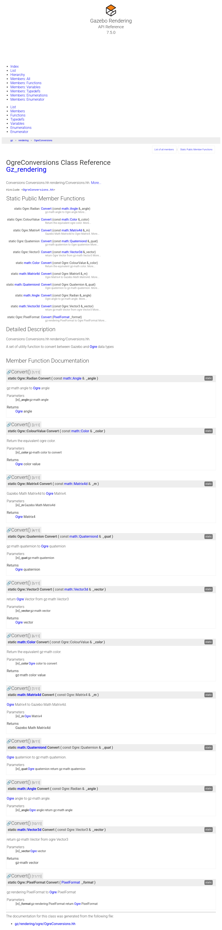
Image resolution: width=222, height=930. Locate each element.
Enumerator (19, 132)
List (13, 71)
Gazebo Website (20, 58)
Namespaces (18, 48)
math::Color (69, 220)
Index (14, 66)
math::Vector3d (72, 252)
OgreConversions (43, 140)
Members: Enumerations (29, 95)
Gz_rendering (26, 169)
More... (96, 183)
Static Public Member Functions (196, 149)
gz (11, 140)
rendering (23, 140)
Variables (17, 123)
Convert (46, 209)
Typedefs (17, 119)
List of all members (164, 149)
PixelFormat (61, 317)
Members (17, 111)
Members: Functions (25, 83)
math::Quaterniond (74, 242)
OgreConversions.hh (38, 190)
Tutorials (15, 37)
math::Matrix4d (72, 231)
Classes (14, 42)
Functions (17, 115)
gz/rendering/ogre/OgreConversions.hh (45, 924)
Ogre (68, 212)
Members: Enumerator (27, 99)
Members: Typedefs (25, 91)
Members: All (20, 79)
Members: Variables (25, 87)
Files (11, 53)
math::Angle (70, 209)
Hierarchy (17, 75)
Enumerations (20, 128)
